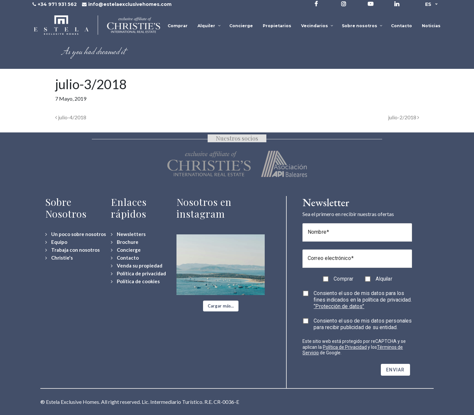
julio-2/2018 (403, 117)
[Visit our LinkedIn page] (396, 4)
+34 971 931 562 (57, 4)
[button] (220, 306)
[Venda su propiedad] (136, 265)
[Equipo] (56, 242)
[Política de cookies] (135, 281)
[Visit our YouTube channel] (370, 4)
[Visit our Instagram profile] (343, 4)
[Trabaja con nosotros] (72, 250)
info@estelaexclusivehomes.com (130, 4)
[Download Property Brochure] (124, 242)
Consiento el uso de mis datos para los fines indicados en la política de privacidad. (363, 299)
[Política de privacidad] (138, 273)
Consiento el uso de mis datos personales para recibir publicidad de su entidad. (363, 324)
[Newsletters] (128, 234)
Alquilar (384, 279)
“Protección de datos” (339, 306)
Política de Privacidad (345, 347)
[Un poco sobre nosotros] (75, 234)
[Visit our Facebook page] (316, 4)
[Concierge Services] (126, 250)
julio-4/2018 (70, 117)
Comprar (343, 279)
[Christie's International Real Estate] (59, 258)
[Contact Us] (125, 258)
